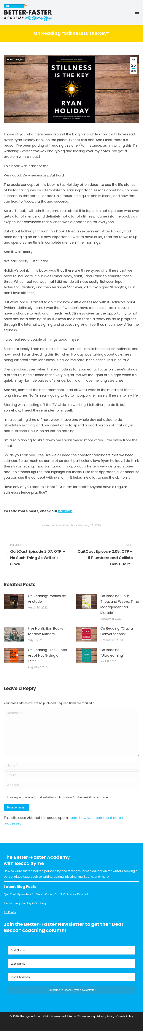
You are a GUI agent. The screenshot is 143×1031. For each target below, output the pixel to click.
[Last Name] (71, 963)
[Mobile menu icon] (136, 12)
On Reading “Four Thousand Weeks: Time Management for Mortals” (119, 604)
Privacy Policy (105, 1016)
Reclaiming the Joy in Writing (25, 903)
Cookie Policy (125, 1016)
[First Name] (71, 950)
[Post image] (14, 601)
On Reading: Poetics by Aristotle (47, 599)
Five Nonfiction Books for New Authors (45, 631)
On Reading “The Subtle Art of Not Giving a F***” (47, 655)
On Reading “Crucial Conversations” (117, 631)
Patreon (65, 511)
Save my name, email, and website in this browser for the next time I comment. (59, 797)
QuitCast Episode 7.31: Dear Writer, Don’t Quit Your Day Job (46, 894)
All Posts (10, 912)
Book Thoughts (15, 59)
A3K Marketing (86, 1016)
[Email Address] (71, 977)
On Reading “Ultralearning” (112, 652)
